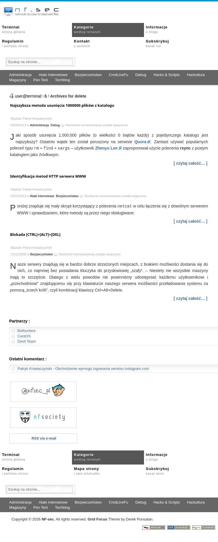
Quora (140, 141)
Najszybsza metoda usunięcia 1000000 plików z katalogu (62, 105)
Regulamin (15, 43)
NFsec (48, 518)
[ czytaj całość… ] (191, 163)
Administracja (20, 75)
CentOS (24, 335)
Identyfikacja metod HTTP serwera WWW (48, 175)
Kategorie (87, 29)
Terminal (13, 29)
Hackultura (196, 75)
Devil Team (26, 341)
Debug (140, 75)
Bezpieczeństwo (88, 75)
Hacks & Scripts (166, 75)
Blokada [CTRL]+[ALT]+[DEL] (35, 233)
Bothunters (26, 330)
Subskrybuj (157, 43)
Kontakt (82, 43)
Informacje (157, 29)
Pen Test (40, 80)
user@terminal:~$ (31, 96)
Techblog (62, 80)
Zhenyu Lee (106, 148)
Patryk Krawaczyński (34, 368)
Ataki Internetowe (53, 75)
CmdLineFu (118, 75)
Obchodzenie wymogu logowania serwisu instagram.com (102, 368)
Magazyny (17, 80)
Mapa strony (87, 470)
